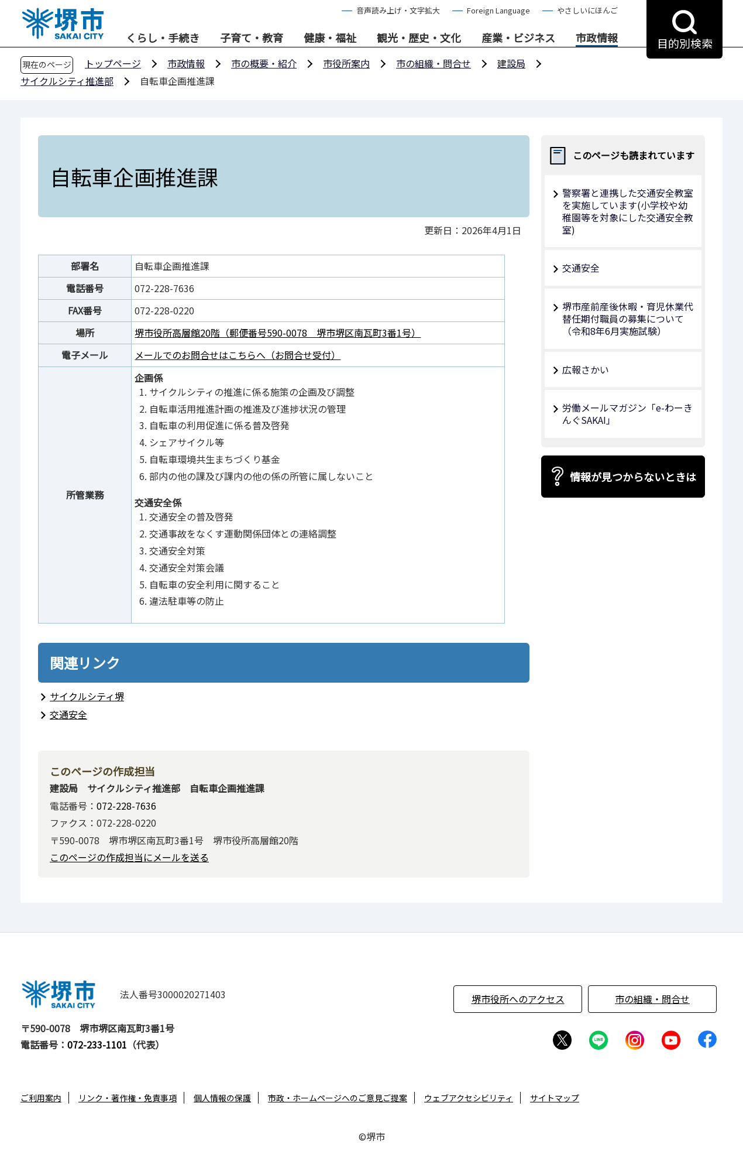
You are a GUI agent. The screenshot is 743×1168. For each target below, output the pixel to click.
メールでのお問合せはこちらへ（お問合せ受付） (237, 355)
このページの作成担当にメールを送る (129, 857)
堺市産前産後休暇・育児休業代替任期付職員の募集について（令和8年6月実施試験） (627, 318)
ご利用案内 (40, 1098)
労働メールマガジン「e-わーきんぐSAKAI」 (627, 413)
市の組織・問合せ (433, 63)
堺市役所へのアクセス (518, 999)
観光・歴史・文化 (419, 38)
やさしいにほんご (587, 10)
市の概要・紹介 (264, 63)
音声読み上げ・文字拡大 (398, 10)
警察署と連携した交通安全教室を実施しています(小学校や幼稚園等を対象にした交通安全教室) (627, 211)
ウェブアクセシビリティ (468, 1098)
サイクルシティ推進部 (66, 81)
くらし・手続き (162, 38)
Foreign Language (498, 10)
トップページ (113, 63)
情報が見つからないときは (633, 476)
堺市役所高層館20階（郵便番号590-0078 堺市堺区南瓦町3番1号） (278, 333)
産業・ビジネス (518, 38)
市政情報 (597, 38)
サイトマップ (554, 1098)
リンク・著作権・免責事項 (127, 1098)
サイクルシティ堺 (87, 696)
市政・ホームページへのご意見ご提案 (337, 1098)
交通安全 (68, 714)
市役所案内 (346, 63)
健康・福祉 (330, 38)
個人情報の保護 (222, 1098)
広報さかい (585, 369)
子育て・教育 (251, 38)
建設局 (511, 63)
